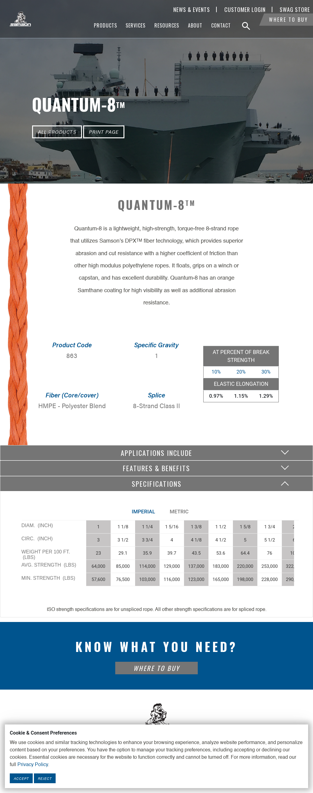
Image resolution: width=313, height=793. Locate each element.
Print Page (104, 131)
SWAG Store (295, 9)
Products (105, 25)
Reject (45, 778)
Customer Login (245, 9)
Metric (179, 511)
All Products (57, 131)
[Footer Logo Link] (156, 718)
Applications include (156, 453)
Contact (221, 25)
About (195, 25)
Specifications (157, 483)
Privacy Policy (32, 764)
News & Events (191, 9)
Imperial (143, 511)
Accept (21, 778)
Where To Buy (288, 26)
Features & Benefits (156, 468)
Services (135, 25)
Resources (166, 25)
